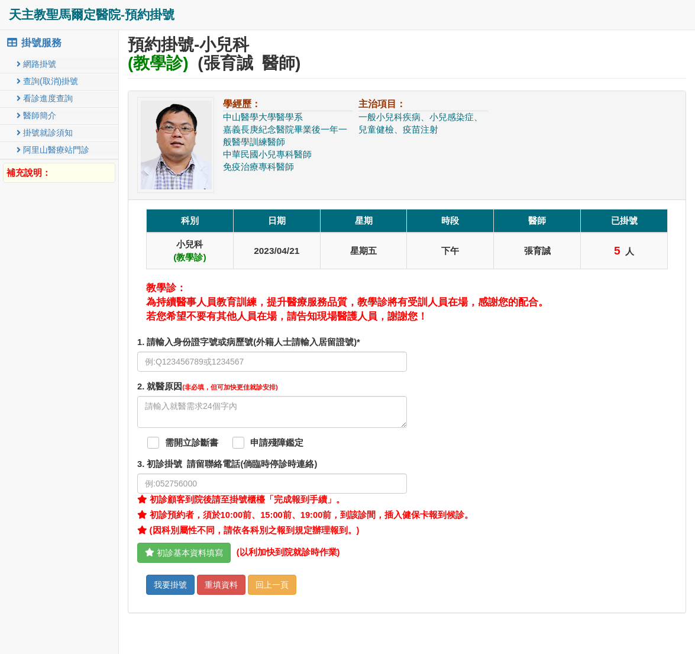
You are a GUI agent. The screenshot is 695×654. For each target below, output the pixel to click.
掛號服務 (34, 43)
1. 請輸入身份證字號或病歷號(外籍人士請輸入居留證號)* (248, 342)
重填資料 (221, 584)
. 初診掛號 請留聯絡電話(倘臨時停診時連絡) (227, 464)
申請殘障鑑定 (276, 442)
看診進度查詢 (45, 98)
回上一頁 (272, 584)
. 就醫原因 (207, 386)
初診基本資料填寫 (184, 553)
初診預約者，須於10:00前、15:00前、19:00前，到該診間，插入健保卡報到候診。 (305, 515)
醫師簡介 (36, 115)
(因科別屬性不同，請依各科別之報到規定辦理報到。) (248, 530)
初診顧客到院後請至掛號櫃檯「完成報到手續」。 (241, 499)
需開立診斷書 (191, 442)
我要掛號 (170, 584)
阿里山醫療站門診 (53, 149)
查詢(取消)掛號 (47, 81)
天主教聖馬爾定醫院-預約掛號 (91, 14)
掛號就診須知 (45, 132)
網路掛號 (36, 64)
